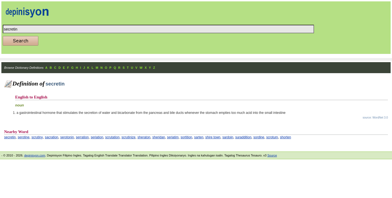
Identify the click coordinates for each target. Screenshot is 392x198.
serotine (23, 137)
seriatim (173, 137)
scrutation (112, 137)
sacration (51, 137)
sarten (198, 137)
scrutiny (37, 137)
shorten (285, 137)
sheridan (158, 137)
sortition (186, 137)
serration (82, 137)
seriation (97, 137)
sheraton (143, 137)
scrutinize (128, 137)
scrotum (272, 137)
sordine (258, 137)
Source (272, 155)
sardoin (227, 137)
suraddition (243, 137)
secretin (10, 137)
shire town (212, 137)
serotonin (67, 137)
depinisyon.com (34, 155)
